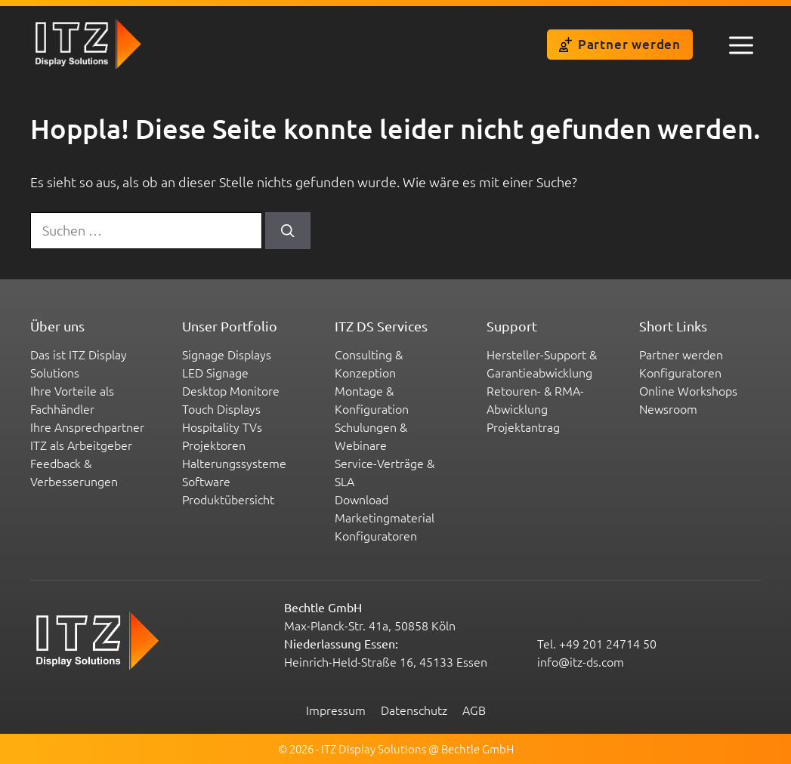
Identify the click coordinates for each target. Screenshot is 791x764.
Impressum (336, 709)
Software (206, 481)
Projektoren (214, 444)
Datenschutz (414, 709)
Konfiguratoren (376, 535)
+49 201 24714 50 (608, 643)
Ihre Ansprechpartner (87, 426)
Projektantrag (523, 426)
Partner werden (620, 44)
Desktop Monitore (231, 390)
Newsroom (668, 408)
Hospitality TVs (222, 426)
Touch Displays (221, 408)
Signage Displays (226, 354)
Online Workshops (688, 390)
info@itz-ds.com (580, 661)
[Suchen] (288, 230)
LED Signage (215, 372)
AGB (474, 709)
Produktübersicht (228, 499)
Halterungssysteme (234, 462)
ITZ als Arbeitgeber (81, 444)
